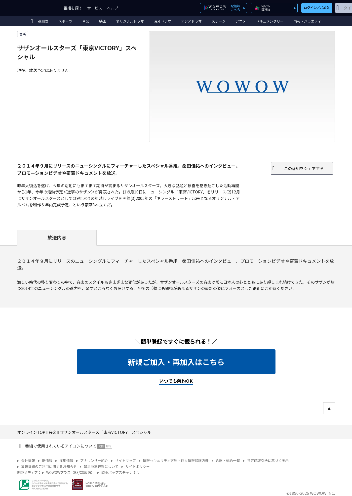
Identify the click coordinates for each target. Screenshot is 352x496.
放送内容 (56, 237)
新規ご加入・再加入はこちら (176, 361)
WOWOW (35, 8)
